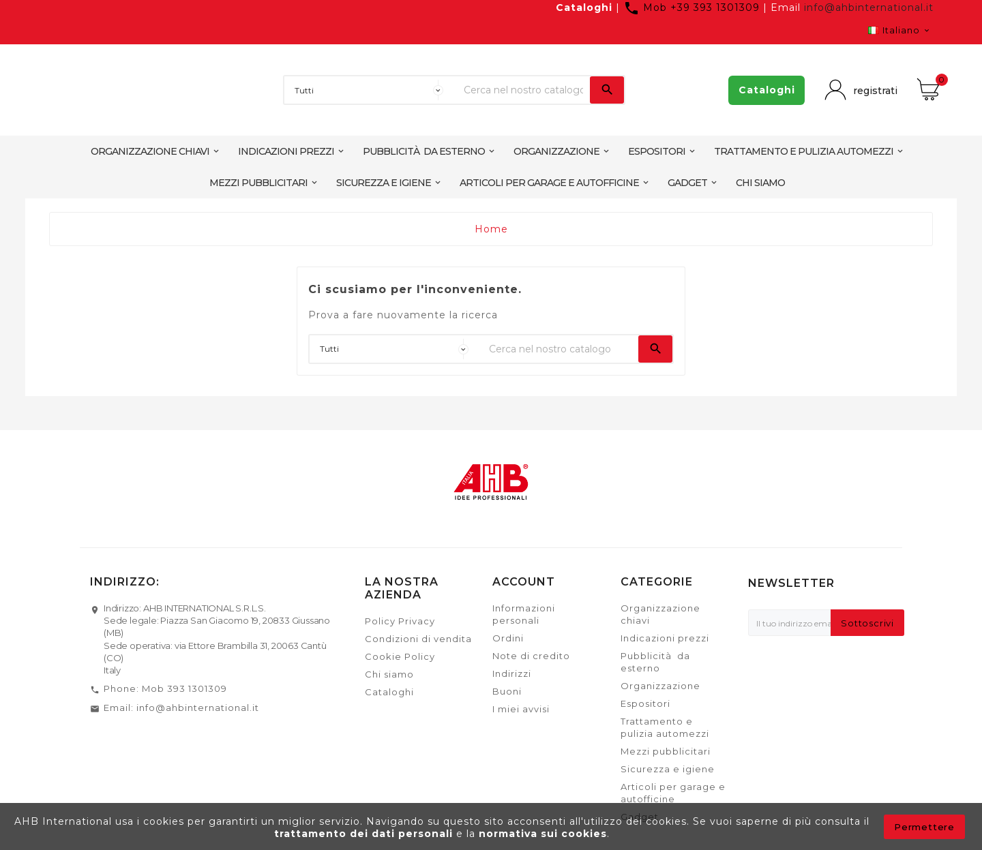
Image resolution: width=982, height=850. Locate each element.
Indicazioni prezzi (665, 638)
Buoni (507, 691)
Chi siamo (389, 674)
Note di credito (531, 655)
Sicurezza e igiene (668, 768)
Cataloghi (584, 7)
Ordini (508, 638)
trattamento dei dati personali (365, 834)
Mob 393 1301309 (184, 688)
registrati (872, 90)
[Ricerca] (523, 90)
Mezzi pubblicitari (666, 751)
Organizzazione (660, 685)
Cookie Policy (400, 656)
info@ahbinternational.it (869, 7)
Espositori (645, 703)
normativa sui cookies (543, 834)
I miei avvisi (521, 708)
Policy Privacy (400, 621)
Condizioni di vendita (418, 638)
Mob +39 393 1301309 (693, 7)
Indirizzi (511, 673)
